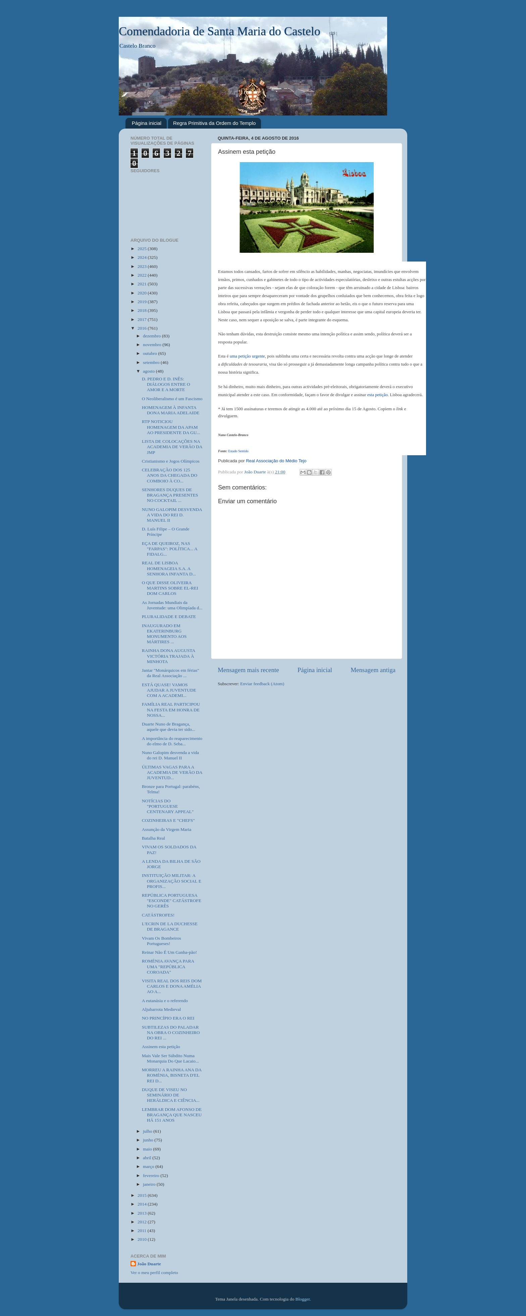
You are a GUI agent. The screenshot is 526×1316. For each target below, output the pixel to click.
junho (148, 1139)
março (149, 1166)
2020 (143, 292)
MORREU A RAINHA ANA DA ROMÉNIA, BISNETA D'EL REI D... (172, 1075)
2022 (143, 275)
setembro (152, 362)
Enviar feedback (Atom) (262, 683)
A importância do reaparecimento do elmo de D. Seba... (172, 741)
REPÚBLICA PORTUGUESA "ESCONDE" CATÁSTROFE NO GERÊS (171, 900)
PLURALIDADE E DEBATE (169, 616)
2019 (143, 301)
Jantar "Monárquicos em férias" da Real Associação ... (170, 673)
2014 (143, 1204)
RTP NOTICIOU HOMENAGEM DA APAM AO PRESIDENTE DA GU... (171, 427)
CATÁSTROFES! (158, 915)
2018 (143, 310)
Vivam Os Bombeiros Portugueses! (161, 941)
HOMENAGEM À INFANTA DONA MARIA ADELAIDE (171, 410)
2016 (143, 328)
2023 (143, 266)
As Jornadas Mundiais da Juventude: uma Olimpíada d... (172, 605)
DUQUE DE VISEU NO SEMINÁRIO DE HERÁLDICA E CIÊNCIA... (171, 1095)
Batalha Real (153, 838)
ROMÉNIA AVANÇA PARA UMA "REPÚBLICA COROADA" (168, 966)
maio (148, 1149)
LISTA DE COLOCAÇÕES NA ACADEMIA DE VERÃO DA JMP (172, 447)
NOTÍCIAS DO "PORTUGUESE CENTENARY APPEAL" (168, 806)
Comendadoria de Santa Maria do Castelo (219, 31)
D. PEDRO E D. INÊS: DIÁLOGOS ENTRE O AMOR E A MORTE (166, 384)
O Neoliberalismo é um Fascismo (172, 398)
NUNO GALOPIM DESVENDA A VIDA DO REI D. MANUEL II (172, 515)
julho (148, 1131)
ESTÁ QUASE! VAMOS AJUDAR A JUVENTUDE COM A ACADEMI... (169, 690)
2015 (143, 1195)
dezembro (152, 335)
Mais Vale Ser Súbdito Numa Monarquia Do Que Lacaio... (170, 1058)
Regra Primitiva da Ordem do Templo (214, 123)
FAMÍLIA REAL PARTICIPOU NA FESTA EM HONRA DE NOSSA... (171, 709)
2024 (143, 257)
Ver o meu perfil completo (154, 1272)
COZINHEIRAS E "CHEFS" (168, 820)
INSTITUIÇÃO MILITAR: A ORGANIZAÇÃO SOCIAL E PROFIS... (171, 881)
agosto (149, 371)
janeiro (150, 1184)
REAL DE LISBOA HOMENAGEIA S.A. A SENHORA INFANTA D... (169, 568)
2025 (143, 248)
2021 (143, 283)
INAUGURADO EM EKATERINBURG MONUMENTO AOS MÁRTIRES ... (164, 634)
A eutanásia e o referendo (165, 1000)
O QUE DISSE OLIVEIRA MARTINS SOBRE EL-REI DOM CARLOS (170, 588)
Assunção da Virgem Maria (167, 829)
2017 (143, 319)
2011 (143, 1230)
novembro (152, 344)
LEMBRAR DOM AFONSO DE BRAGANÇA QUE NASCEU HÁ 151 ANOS (172, 1115)
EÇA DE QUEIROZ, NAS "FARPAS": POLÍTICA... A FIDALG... (169, 549)
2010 (143, 1239)
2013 (143, 1213)
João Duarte (149, 1263)
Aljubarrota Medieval (161, 1009)
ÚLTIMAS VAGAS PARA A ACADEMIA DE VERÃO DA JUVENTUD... (172, 772)
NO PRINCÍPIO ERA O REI (168, 1018)
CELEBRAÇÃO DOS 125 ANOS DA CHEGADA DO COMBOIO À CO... (169, 475)
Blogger (303, 1299)
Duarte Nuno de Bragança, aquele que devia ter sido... (168, 726)
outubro (150, 353)
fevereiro (151, 1175)
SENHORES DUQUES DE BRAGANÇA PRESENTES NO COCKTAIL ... (170, 495)
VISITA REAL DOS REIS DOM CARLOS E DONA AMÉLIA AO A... (172, 986)
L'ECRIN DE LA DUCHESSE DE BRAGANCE (170, 926)
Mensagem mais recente (248, 669)
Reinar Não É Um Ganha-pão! (169, 952)
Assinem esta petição (161, 1046)
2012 (143, 1221)
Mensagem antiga (373, 669)
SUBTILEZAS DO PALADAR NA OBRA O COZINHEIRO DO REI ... (171, 1032)
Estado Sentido (238, 451)
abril (147, 1157)
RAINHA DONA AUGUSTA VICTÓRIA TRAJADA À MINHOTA (168, 656)
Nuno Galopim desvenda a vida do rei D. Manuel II (170, 755)
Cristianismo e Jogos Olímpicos (171, 461)
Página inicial (146, 123)
